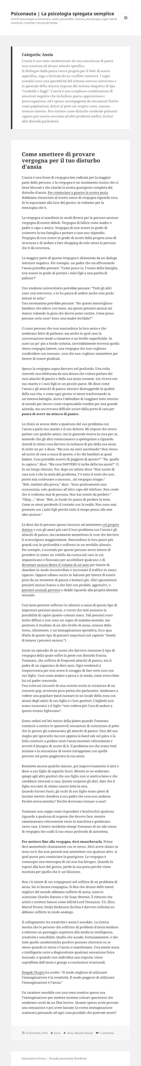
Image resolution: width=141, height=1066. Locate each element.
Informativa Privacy (34, 1058)
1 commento (106, 1033)
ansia (70, 1033)
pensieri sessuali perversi (41, 590)
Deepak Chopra (33, 972)
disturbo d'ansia (83, 1033)
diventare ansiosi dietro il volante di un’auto (55, 565)
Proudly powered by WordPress (68, 1058)
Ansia (57, 1033)
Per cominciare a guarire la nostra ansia (78, 192)
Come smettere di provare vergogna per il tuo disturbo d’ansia (61, 160)
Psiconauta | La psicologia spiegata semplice (62, 13)
